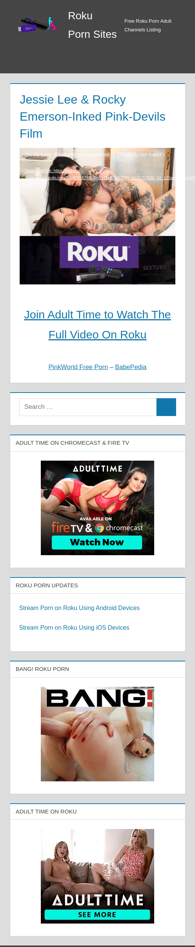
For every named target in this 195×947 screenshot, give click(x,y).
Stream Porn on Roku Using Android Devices (79, 608)
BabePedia (131, 367)
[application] (97, 179)
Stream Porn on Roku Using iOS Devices (74, 627)
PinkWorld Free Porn (78, 367)
